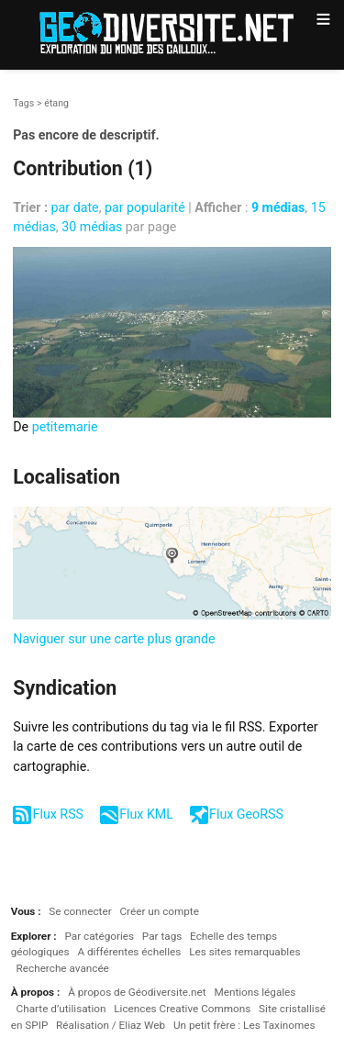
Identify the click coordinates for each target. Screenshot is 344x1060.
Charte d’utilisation (61, 1008)
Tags (23, 103)
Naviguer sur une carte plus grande (114, 638)
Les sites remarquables (244, 951)
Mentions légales (254, 992)
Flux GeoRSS (246, 814)
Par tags (162, 936)
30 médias (91, 226)
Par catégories (99, 936)
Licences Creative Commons (182, 1008)
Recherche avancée (63, 968)
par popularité (145, 207)
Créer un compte (158, 911)
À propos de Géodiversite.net (137, 992)
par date (75, 207)
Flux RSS (58, 814)
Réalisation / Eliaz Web (110, 1025)
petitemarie (65, 426)
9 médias (278, 207)
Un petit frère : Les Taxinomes (244, 1025)
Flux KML (146, 814)
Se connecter (80, 911)
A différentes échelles (129, 951)
